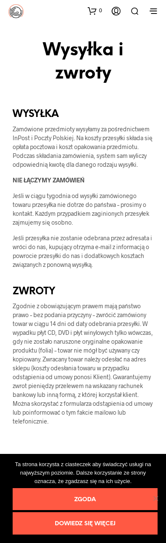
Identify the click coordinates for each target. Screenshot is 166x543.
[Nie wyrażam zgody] (155, 498)
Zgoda (85, 500)
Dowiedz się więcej (85, 524)
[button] (95, 10)
